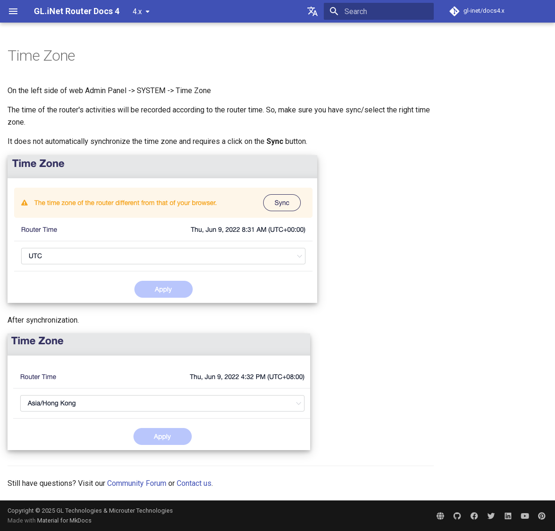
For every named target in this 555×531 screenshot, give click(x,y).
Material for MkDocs (64, 520)
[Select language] (312, 11)
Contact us (194, 483)
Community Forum (136, 483)
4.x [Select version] (137, 11)
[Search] (379, 11)
